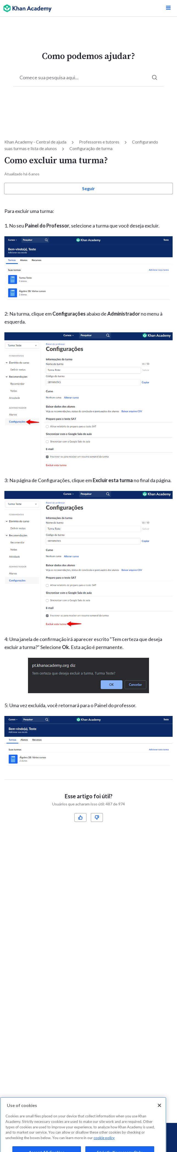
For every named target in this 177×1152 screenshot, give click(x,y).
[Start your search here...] (88, 77)
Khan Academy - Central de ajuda (35, 141)
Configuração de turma (91, 148)
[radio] (80, 817)
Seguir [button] (88, 188)
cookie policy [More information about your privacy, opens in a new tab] (104, 1142)
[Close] (159, 1110)
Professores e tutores (99, 141)
